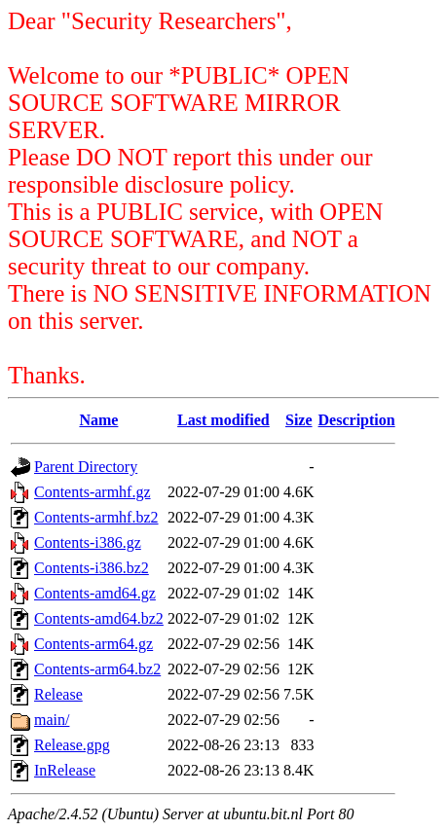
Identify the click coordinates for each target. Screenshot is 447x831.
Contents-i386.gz (87, 542)
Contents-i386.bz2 (91, 568)
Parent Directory (85, 466)
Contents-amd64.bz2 (99, 618)
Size (299, 420)
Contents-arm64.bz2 (97, 669)
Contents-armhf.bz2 (96, 517)
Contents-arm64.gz (93, 643)
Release (58, 694)
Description (356, 420)
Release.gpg (72, 745)
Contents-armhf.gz (92, 492)
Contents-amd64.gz (95, 593)
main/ (51, 719)
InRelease (64, 770)
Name (98, 420)
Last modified (223, 420)
